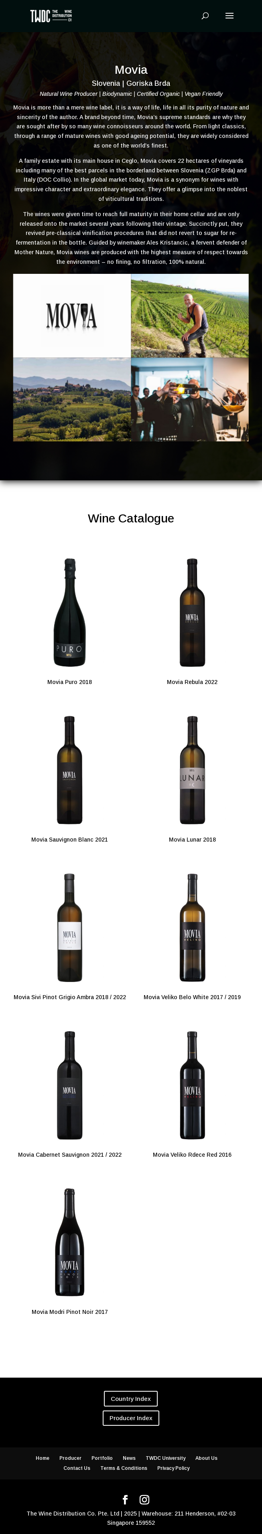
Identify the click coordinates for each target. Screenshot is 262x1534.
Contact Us (76, 1468)
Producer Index (131, 1418)
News (129, 1458)
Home (42, 1458)
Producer (70, 1458)
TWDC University (165, 1458)
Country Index (131, 1398)
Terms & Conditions (123, 1468)
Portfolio (102, 1458)
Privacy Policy (173, 1468)
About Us (206, 1458)
